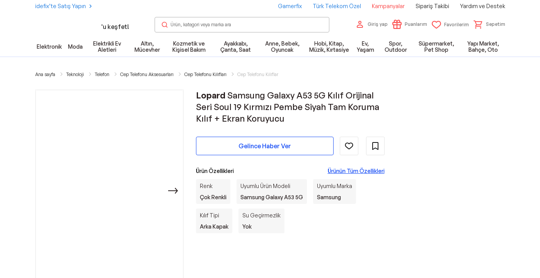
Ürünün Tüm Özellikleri (356, 171)
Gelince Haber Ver (264, 146)
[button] (489, 24)
